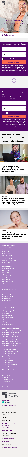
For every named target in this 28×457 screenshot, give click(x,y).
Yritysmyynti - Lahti (6, 381)
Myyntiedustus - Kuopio (7, 321)
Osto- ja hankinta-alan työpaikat (10, 328)
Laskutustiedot (6, 427)
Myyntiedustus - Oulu (7, 313)
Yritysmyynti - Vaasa (7, 386)
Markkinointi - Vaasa (7, 262)
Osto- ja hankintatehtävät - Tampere (10, 332)
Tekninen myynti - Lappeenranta (9, 364)
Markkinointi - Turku (7, 253)
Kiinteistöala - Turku (6, 294)
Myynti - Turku (5, 274)
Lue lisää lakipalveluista (8, 438)
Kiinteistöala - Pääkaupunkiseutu (9, 289)
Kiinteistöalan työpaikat (8, 287)
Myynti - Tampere (6, 270)
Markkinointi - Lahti (6, 257)
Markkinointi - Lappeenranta (9, 260)
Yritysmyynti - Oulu (6, 375)
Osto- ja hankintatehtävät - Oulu (10, 334)
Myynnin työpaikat (7, 266)
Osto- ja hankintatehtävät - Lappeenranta (12, 343)
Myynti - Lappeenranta (7, 281)
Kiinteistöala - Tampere (7, 291)
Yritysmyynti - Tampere (7, 374)
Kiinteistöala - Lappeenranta (9, 302)
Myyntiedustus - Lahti (7, 319)
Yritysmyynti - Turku (6, 377)
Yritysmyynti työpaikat (8, 370)
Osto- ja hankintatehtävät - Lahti (9, 339)
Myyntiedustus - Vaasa (7, 324)
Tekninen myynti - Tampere (8, 353)
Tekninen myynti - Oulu (7, 355)
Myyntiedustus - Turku (7, 315)
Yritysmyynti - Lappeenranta (8, 385)
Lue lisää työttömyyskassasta (9, 447)
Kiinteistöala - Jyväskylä (7, 296)
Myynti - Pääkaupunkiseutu (8, 268)
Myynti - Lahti (5, 277)
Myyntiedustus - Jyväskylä (8, 317)
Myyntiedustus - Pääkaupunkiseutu (10, 310)
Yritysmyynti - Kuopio (7, 383)
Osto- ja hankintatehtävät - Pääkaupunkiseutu (13, 330)
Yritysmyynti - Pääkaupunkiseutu (9, 372)
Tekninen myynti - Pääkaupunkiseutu (10, 351)
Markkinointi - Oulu (6, 251)
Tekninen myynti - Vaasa (8, 366)
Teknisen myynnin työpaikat (9, 349)
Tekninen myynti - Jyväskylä (8, 358)
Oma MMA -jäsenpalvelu (8, 424)
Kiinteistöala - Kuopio (7, 300)
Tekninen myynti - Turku (7, 357)
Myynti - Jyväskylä (6, 275)
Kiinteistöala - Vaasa (7, 304)
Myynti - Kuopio (6, 279)
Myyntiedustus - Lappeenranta (9, 322)
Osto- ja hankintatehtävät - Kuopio (10, 341)
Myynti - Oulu (5, 272)
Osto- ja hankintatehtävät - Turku (10, 336)
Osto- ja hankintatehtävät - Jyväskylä (10, 338)
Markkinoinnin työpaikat (8, 245)
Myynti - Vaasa (5, 283)
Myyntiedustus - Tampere (8, 312)
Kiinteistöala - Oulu (6, 293)
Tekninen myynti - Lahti (7, 360)
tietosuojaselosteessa (6, 73)
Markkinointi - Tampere (7, 249)
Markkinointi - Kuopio (7, 258)
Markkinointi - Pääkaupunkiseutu (9, 248)
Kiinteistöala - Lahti (6, 298)
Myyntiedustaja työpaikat (8, 307)
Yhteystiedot (5, 425)
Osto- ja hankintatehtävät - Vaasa (10, 345)
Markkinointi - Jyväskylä (7, 255)
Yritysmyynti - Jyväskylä (7, 379)
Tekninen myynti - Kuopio (8, 362)
